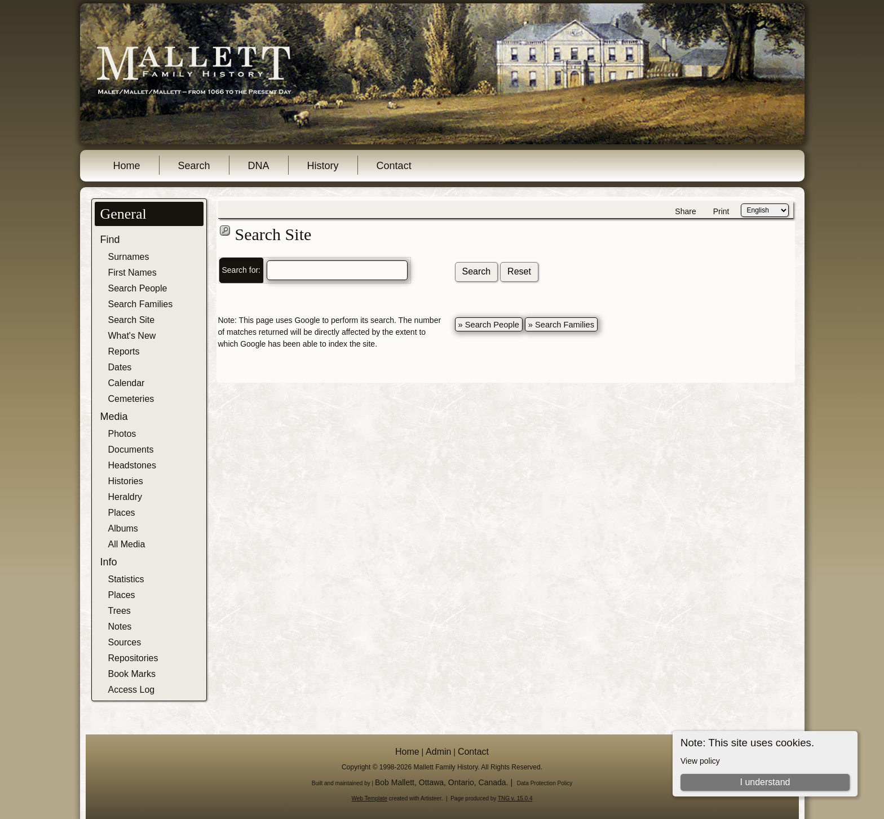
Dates (120, 367)
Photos (122, 434)
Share (685, 211)
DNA (258, 165)
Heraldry (125, 497)
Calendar (126, 383)
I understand (765, 782)
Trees (119, 611)
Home (126, 165)
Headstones (132, 465)
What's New (132, 335)
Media (114, 416)
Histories (125, 481)
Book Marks (132, 674)
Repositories (133, 658)
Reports (124, 351)
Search (194, 165)
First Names (132, 272)
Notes (120, 626)
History (323, 165)
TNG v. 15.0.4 (515, 798)
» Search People (488, 324)
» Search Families (561, 324)
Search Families (140, 304)
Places (121, 512)
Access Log (131, 689)
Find (110, 239)
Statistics (126, 579)
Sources (125, 642)
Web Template (370, 798)
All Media (126, 544)
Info (108, 562)
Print (721, 211)
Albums (123, 528)
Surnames (128, 257)
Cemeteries (131, 399)
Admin (438, 751)
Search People (137, 288)
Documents (131, 449)
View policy (700, 760)
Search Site (131, 320)
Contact (394, 165)
